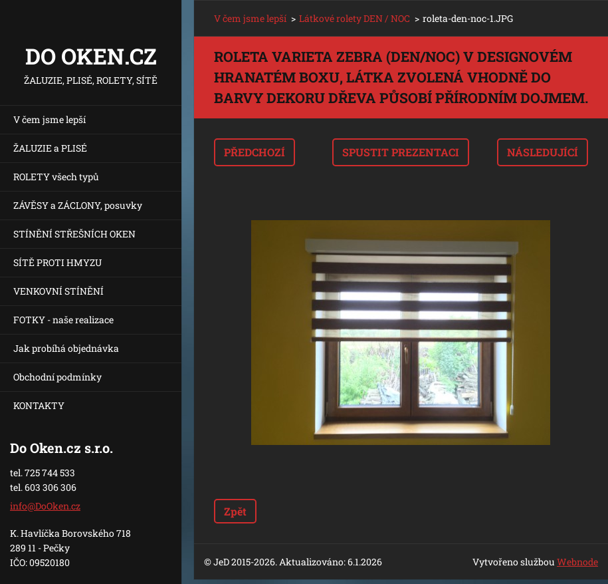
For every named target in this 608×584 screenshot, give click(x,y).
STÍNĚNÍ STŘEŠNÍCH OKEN (74, 233)
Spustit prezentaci (400, 152)
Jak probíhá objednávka (66, 348)
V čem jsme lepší (49, 119)
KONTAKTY (38, 405)
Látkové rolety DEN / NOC (354, 18)
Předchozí (254, 152)
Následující (542, 152)
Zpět (235, 511)
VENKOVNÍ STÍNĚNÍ (58, 291)
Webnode (577, 561)
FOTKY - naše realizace (63, 319)
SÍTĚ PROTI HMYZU (57, 262)
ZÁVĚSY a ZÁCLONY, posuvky (77, 205)
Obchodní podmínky (57, 376)
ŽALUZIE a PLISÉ (50, 148)
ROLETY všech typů (56, 176)
